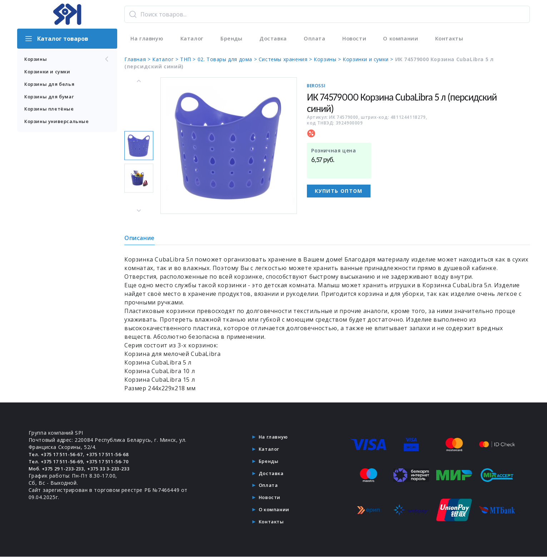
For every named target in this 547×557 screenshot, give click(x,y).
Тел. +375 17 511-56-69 (59, 461)
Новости (353, 39)
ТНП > (189, 59)
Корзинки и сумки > (369, 59)
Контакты (448, 39)
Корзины (67, 59)
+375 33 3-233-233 (119, 468)
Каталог (191, 39)
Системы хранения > (286, 59)
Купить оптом (339, 190)
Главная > (138, 59)
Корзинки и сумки (49, 72)
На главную (146, 39)
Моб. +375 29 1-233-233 (60, 468)
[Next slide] (139, 210)
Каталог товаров (56, 38)
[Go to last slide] (139, 81)
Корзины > (328, 59)
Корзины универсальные (58, 123)
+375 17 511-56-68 (118, 454)
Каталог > (166, 59)
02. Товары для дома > (228, 59)
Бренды (231, 39)
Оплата (313, 39)
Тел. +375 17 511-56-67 (59, 454)
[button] (138, 145)
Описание (139, 238)
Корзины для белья (51, 85)
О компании (399, 39)
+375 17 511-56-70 (118, 461)
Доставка (272, 39)
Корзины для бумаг (51, 97)
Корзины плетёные (50, 110)
